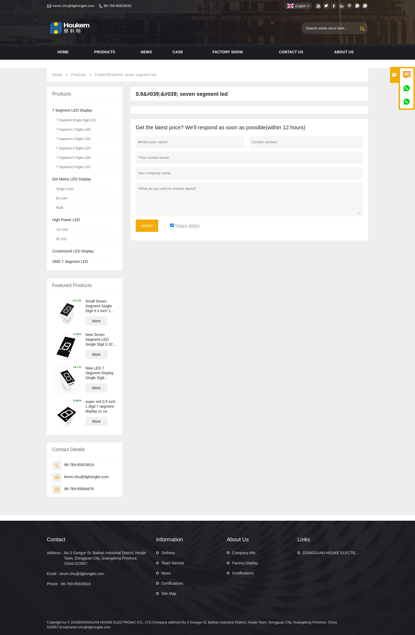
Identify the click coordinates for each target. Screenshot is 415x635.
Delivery (168, 553)
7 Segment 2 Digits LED (73, 129)
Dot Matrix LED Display (71, 179)
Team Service (172, 563)
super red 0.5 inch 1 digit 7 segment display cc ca (100, 406)
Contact (56, 539)
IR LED (61, 239)
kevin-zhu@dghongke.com (73, 6)
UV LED (62, 230)
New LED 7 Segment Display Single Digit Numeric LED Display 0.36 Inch (99, 373)
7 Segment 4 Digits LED (73, 148)
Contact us (291, 52)
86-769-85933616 (117, 6)
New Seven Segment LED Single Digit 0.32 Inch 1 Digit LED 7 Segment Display (100, 339)
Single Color (65, 189)
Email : (52, 574)
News (146, 52)
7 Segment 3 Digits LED (73, 139)
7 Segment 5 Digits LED (73, 158)
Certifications (172, 583)
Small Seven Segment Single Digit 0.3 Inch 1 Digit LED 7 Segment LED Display (98, 306)
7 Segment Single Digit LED (76, 120)
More (96, 321)
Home (63, 52)
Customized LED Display (73, 251)
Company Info (243, 553)
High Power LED (66, 220)
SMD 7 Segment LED (70, 261)
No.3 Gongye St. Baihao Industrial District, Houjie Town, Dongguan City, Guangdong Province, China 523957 (105, 558)
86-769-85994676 (79, 489)
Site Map (168, 593)
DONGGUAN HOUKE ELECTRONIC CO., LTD (342, 553)
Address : (55, 553)
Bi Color (62, 198)
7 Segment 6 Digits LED (73, 167)
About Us (344, 52)
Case (177, 52)
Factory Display (245, 563)
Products (104, 52)
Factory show (228, 52)
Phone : (53, 584)
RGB (59, 208)
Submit (147, 226)
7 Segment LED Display (72, 110)
